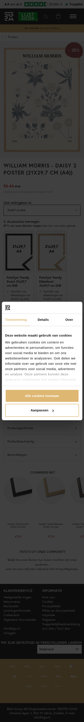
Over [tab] (69, 319)
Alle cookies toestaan (42, 396)
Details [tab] (43, 319)
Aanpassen (42, 410)
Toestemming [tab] (16, 319)
